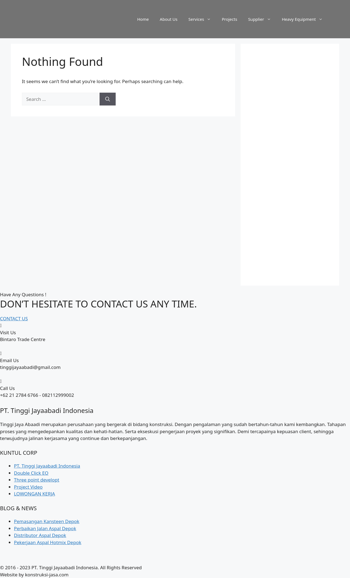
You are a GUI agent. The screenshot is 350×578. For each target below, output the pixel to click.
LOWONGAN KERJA (34, 494)
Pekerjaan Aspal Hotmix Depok (47, 542)
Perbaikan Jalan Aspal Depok (45, 528)
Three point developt (36, 480)
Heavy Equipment (305, 19)
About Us (168, 19)
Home (143, 19)
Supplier (262, 19)
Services (202, 19)
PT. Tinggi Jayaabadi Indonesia (47, 466)
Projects (229, 19)
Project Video (28, 487)
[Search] (108, 99)
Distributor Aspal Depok (40, 535)
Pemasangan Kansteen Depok (46, 521)
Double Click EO (31, 473)
